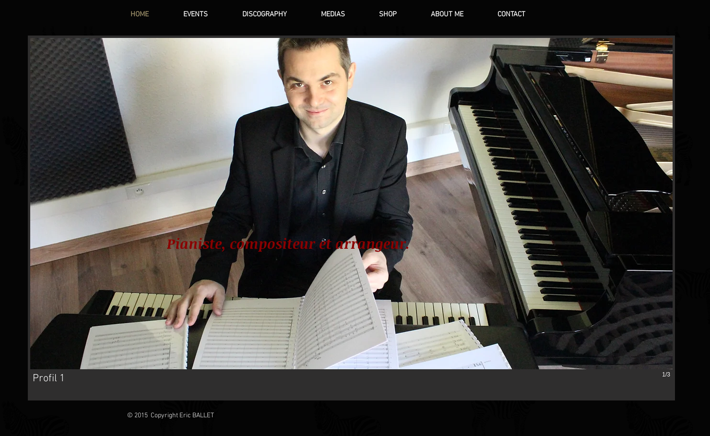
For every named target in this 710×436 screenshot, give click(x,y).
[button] (351, 218)
